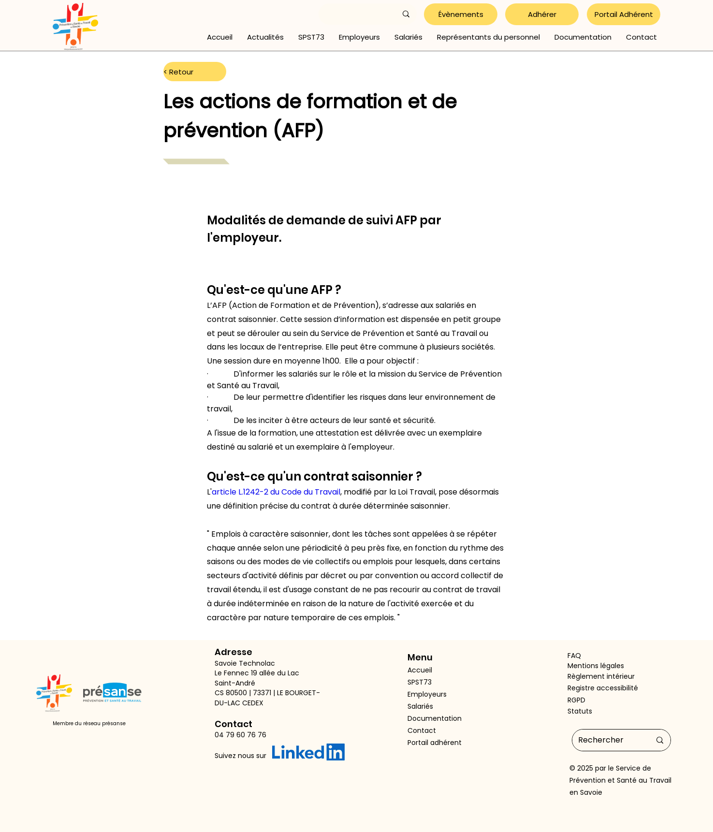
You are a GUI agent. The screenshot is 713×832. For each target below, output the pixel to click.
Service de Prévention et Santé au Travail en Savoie (620, 780)
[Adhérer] (542, 14)
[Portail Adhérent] (623, 14)
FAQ (574, 655)
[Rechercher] (607, 740)
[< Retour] (194, 71)
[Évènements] (460, 14)
